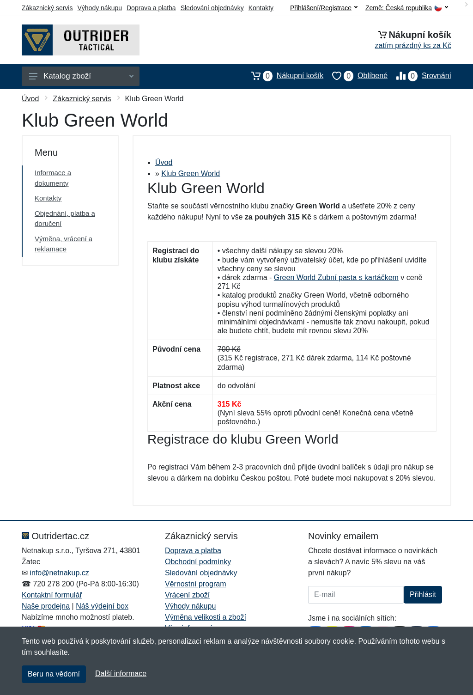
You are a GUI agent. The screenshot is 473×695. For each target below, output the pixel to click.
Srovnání (419, 75)
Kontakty (261, 8)
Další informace (120, 673)
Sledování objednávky (212, 8)
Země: (406, 8)
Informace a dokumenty (53, 178)
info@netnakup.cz (59, 573)
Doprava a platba (151, 8)
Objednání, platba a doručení (65, 218)
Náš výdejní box (102, 606)
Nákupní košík (283, 75)
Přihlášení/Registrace (324, 8)
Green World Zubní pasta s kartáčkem (336, 277)
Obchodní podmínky (198, 562)
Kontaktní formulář (52, 595)
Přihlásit (423, 594)
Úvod (30, 99)
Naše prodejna (46, 606)
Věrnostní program (195, 584)
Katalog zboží (81, 76)
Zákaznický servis (47, 8)
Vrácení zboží (187, 595)
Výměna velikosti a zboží (205, 617)
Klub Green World (190, 173)
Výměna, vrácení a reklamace (63, 244)
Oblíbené (355, 75)
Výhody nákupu (99, 8)
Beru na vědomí (54, 674)
